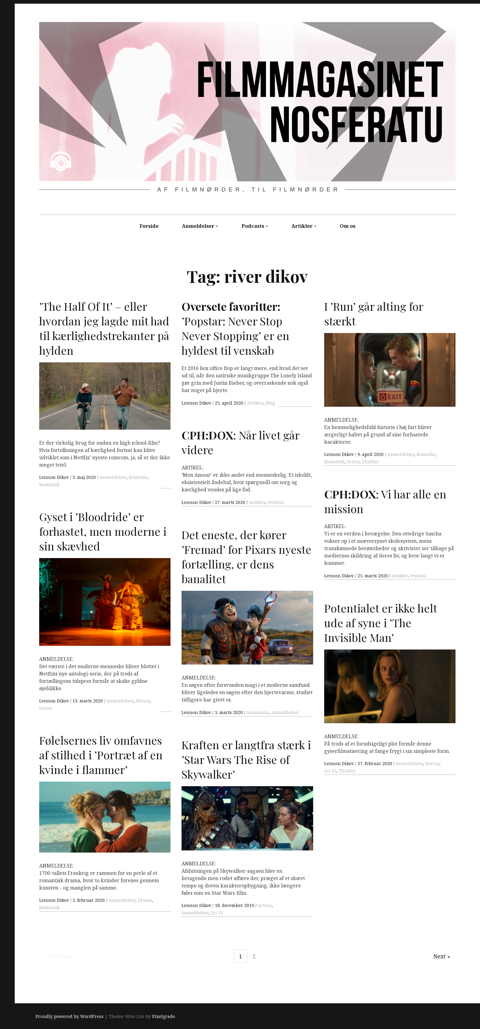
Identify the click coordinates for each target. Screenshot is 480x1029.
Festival (276, 502)
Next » (441, 956)
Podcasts (253, 226)
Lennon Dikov (54, 477)
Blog (270, 403)
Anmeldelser (198, 226)
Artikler (302, 226)
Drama (145, 900)
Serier (353, 462)
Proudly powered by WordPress (69, 1016)
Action (265, 905)
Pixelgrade (163, 1016)
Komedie (138, 477)
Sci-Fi (330, 771)
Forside (149, 226)
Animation (257, 712)
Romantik (49, 484)
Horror (143, 701)
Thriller (370, 462)
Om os (347, 226)
